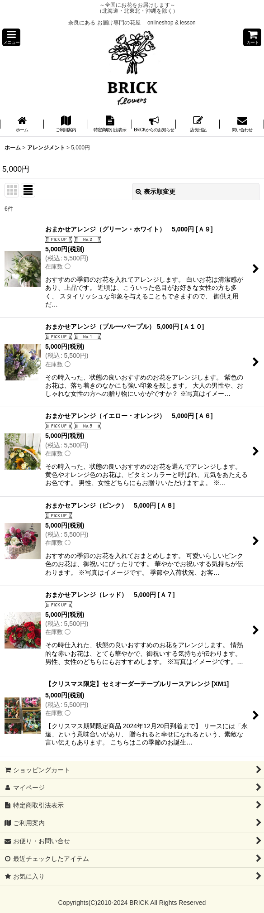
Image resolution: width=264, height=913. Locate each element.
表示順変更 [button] (155, 191)
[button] (11, 37)
